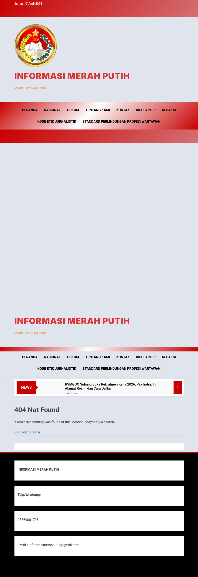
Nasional (52, 110)
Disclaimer (146, 110)
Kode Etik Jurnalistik (56, 121)
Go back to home (27, 432)
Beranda (29, 110)
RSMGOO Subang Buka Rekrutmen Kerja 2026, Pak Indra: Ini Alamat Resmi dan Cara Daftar (111, 386)
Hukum (73, 110)
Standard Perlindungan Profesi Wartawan (122, 121)
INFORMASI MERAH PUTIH (72, 76)
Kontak (123, 110)
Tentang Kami (97, 110)
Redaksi (169, 110)
